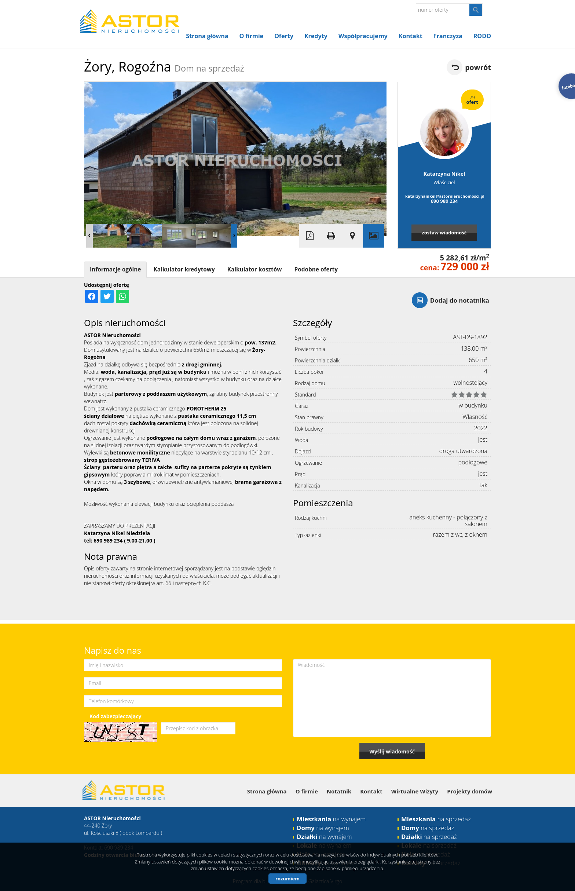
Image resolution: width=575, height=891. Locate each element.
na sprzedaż (436, 819)
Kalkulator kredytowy (184, 269)
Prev (89, 236)
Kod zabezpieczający (115, 716)
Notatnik (339, 791)
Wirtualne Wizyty (415, 791)
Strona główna (207, 36)
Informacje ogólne (115, 269)
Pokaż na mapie (352, 236)
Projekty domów (469, 791)
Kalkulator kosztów (254, 269)
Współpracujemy (363, 36)
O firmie (251, 36)
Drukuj (331, 236)
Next (234, 236)
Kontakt (410, 36)
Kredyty (315, 36)
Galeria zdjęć (373, 236)
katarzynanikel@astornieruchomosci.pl (444, 196)
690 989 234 (444, 201)
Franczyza (447, 36)
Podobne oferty (315, 269)
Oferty (283, 36)
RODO (482, 36)
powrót (478, 67)
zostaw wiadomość (444, 232)
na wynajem (331, 819)
